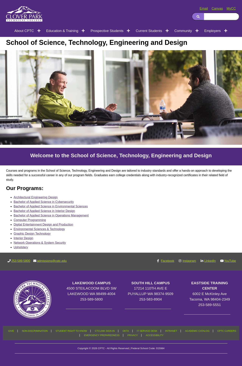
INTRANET (171, 331)
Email (204, 8)
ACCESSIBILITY (155, 335)
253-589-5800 (20, 260)
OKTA (126, 331)
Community (183, 31)
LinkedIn (210, 260)
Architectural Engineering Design (36, 197)
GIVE (11, 331)
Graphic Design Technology (32, 233)
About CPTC (24, 31)
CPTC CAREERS (226, 331)
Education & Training (62, 31)
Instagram (189, 260)
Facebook (167, 260)
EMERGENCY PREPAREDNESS (101, 335)
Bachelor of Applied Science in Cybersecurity (44, 201)
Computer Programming (30, 220)
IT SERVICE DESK (147, 331)
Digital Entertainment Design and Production (43, 224)
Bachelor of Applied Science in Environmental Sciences (51, 206)
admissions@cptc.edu (52, 260)
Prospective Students (107, 31)
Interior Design (23, 238)
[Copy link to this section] (231, 55)
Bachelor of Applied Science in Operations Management (51, 215)
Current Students (149, 31)
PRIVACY (132, 335)
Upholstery (21, 247)
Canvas (217, 8)
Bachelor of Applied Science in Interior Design (44, 211)
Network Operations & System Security (40, 242)
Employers (212, 31)
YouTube (230, 260)
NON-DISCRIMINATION (35, 331)
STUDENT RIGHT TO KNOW (71, 331)
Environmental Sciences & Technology (39, 229)
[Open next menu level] (39, 31)
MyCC (231, 8)
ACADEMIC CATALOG (197, 331)
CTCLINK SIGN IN (105, 331)
